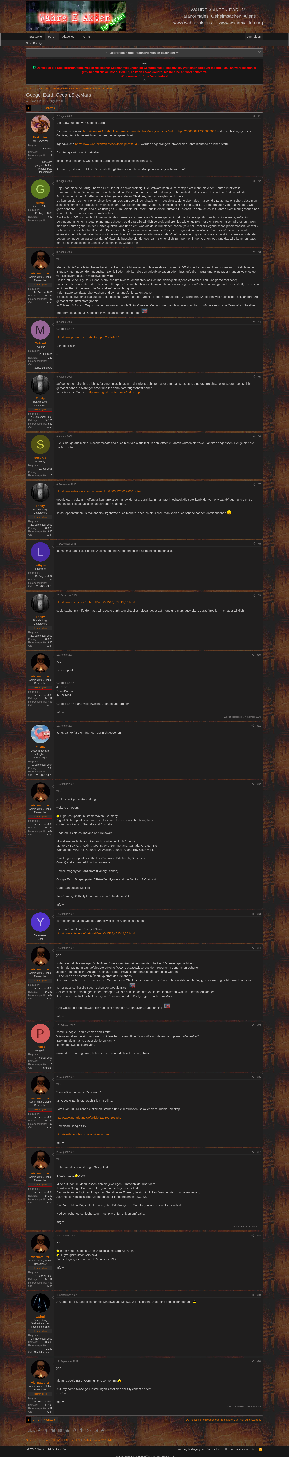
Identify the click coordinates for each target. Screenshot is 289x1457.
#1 (259, 116)
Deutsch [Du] (57, 1449)
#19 (259, 1295)
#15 (259, 1025)
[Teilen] (254, 116)
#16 (259, 1077)
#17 (259, 1152)
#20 (259, 1361)
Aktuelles (68, 36)
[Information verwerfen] (259, 53)
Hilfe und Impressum (236, 1449)
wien (49, 302)
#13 (259, 914)
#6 (259, 436)
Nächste (48, 107)
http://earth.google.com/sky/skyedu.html (82, 1134)
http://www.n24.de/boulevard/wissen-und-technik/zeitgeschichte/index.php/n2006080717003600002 (149, 131)
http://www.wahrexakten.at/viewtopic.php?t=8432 (107, 144)
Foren (52, 36)
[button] (77, 36)
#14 (259, 948)
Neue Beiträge (34, 43)
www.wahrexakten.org (241, 22)
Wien (49, 427)
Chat (86, 36)
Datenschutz (214, 1449)
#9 (259, 595)
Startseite (35, 36)
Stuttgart (47, 1067)
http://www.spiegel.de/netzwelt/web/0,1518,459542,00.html (95, 933)
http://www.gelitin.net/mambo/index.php (114, 392)
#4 (259, 322)
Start (253, 1449)
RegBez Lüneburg (42, 367)
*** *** (142, 52)
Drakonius (35, 101)
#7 (259, 484)
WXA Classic (36, 1449)
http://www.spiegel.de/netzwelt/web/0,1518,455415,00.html (95, 602)
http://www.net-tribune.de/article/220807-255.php (88, 1117)
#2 (259, 181)
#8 (259, 543)
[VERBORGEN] (44, 586)
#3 (259, 252)
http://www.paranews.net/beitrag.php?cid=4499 (87, 337)
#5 (259, 376)
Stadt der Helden (43, 1352)
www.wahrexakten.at (194, 22)
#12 (259, 784)
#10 (259, 654)
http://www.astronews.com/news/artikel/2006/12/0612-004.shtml (98, 491)
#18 (259, 1235)
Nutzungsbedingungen (190, 1449)
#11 (259, 725)
